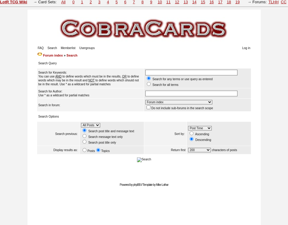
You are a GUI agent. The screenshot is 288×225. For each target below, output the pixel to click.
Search (52, 48)
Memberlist (68, 48)
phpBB (137, 184)
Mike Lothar (162, 184)
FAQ (41, 48)
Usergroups (87, 48)
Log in (246, 48)
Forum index (53, 55)
